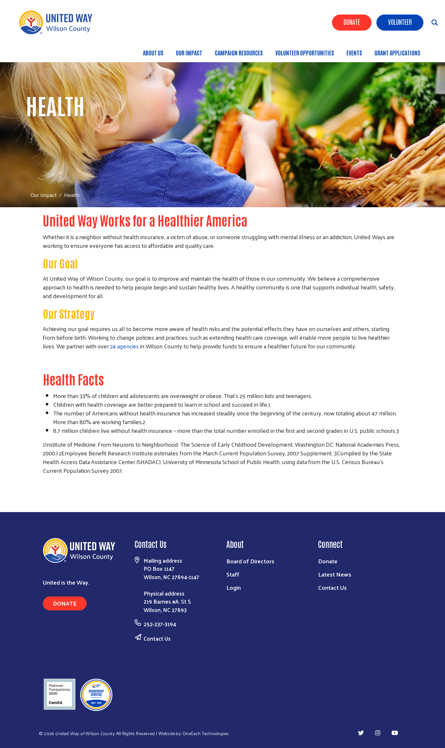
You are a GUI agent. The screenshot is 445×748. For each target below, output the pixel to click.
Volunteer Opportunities (304, 52)
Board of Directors (250, 561)
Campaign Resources (239, 52)
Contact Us (157, 638)
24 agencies (124, 346)
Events (354, 52)
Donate (352, 21)
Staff (232, 574)
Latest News (334, 574)
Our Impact (189, 52)
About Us (153, 52)
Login (233, 587)
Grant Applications (397, 52)
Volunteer (400, 21)
